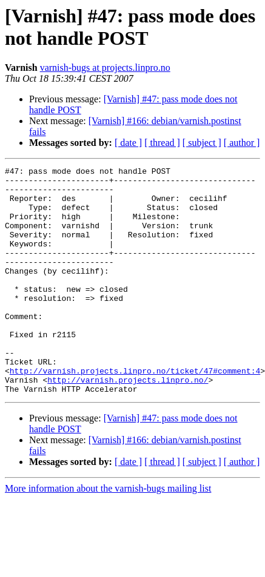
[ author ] (242, 142)
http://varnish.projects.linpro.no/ (127, 423)
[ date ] (128, 142)
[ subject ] (202, 142)
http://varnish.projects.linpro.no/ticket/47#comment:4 (135, 412)
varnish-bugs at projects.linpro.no (105, 67)
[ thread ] (162, 142)
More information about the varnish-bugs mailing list (108, 534)
